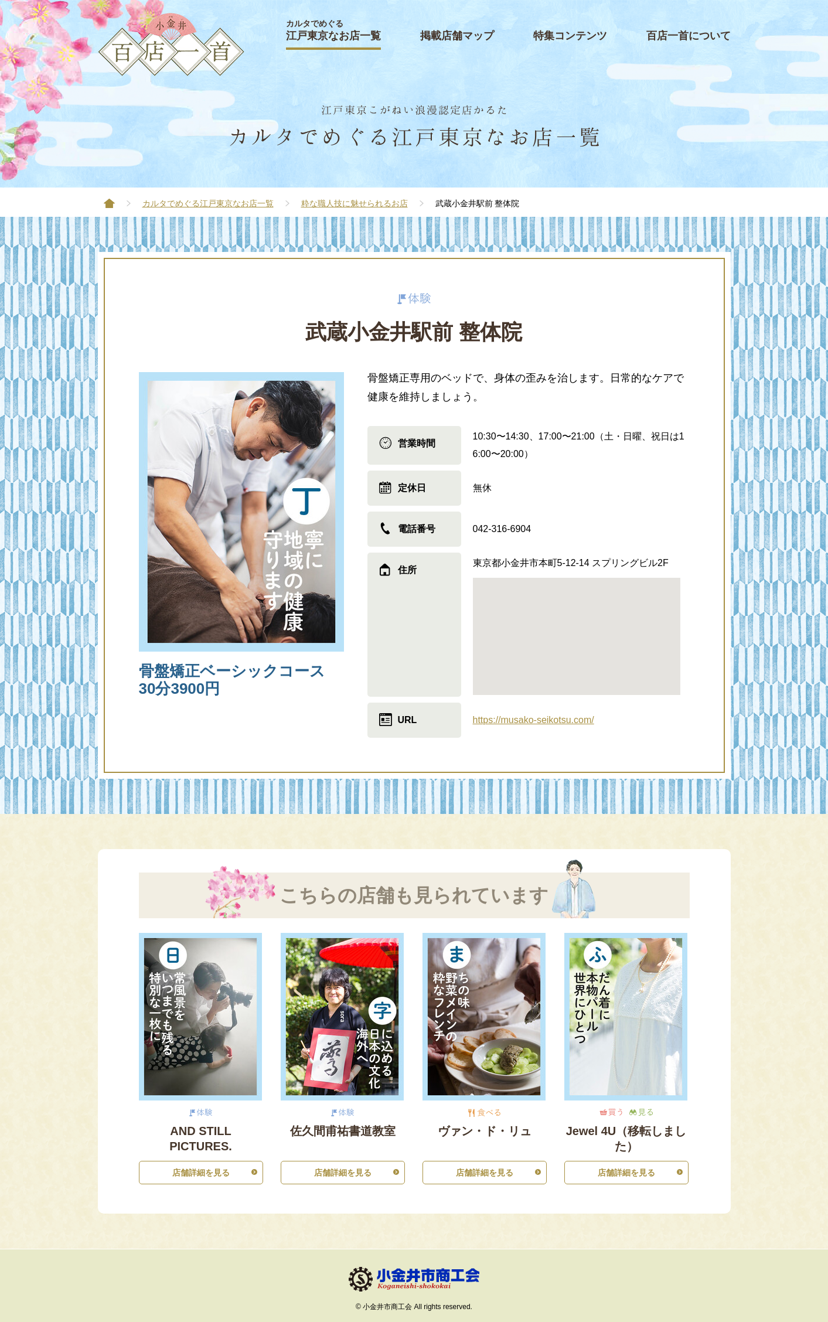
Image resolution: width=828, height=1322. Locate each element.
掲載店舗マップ (457, 36)
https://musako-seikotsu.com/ (533, 720)
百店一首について (688, 36)
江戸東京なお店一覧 (333, 30)
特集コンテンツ (570, 36)
